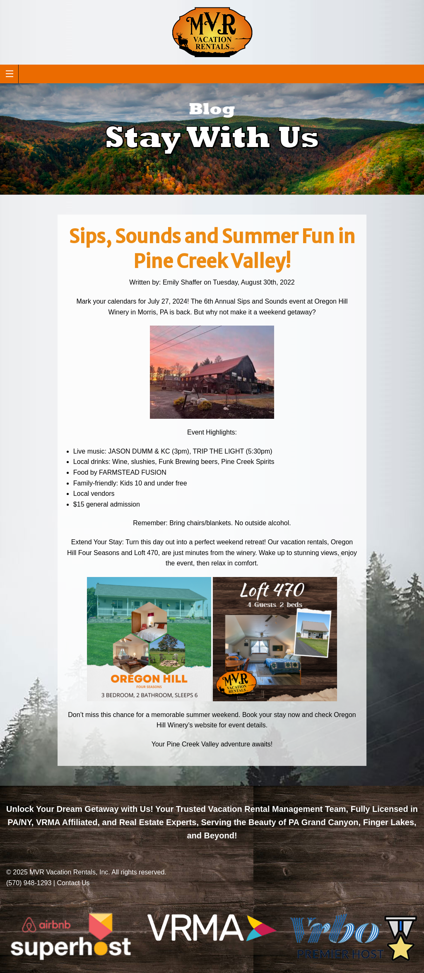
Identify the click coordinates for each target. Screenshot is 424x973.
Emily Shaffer (182, 282)
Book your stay (264, 714)
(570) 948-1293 (28, 882)
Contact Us (73, 882)
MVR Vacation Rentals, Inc (68, 872)
